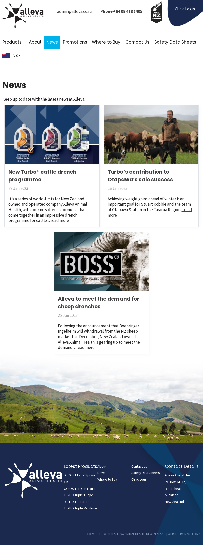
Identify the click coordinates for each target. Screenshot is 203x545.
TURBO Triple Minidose (80, 508)
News (52, 42)
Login (196, 534)
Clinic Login (139, 479)
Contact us (139, 466)
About (35, 42)
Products (12, 42)
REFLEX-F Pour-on (76, 501)
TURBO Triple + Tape (78, 495)
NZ (16, 55)
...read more (58, 220)
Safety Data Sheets (175, 42)
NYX (187, 534)
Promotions (75, 42)
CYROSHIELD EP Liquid (80, 488)
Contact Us (137, 42)
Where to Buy (106, 42)
